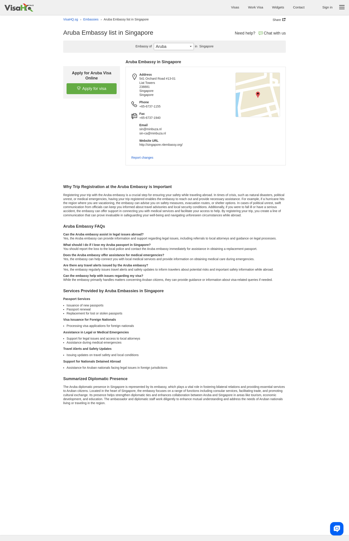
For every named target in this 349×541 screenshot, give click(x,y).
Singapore (204, 46)
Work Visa (255, 7)
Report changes (142, 157)
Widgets (278, 7)
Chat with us (272, 33)
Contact (298, 7)
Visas (235, 7)
